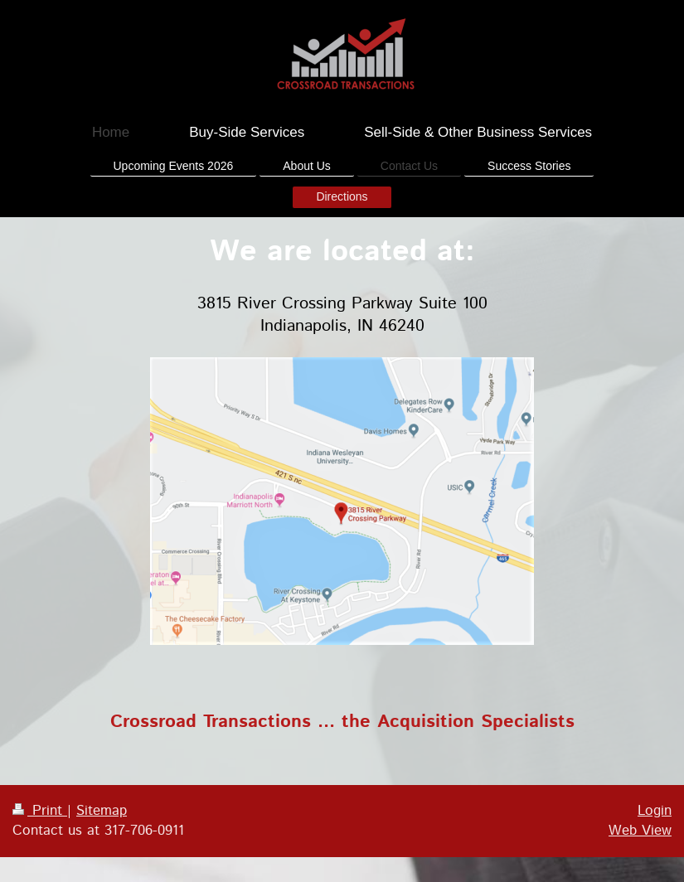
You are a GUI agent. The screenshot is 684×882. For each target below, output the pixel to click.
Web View (640, 831)
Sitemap (101, 811)
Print (39, 811)
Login (655, 811)
